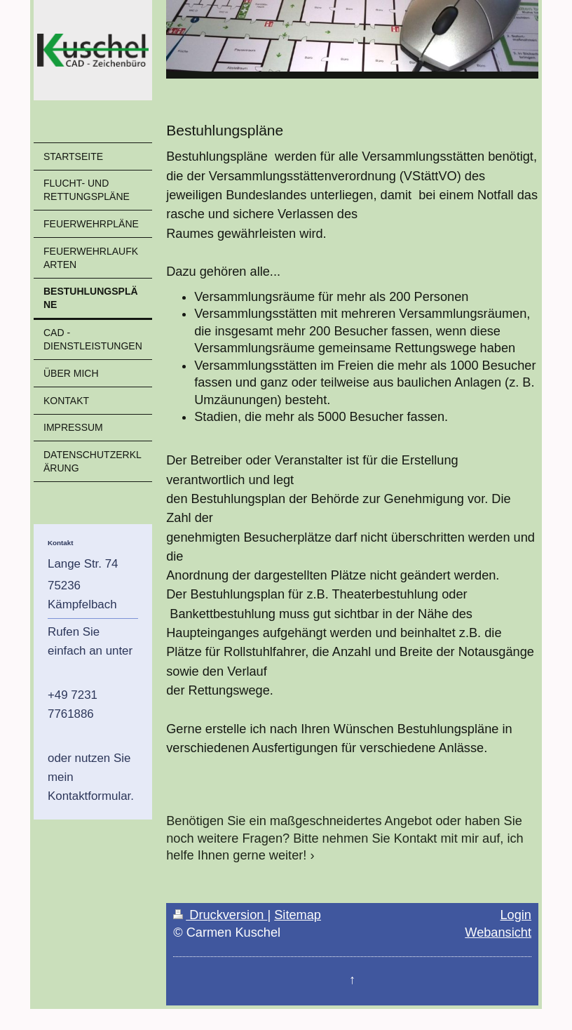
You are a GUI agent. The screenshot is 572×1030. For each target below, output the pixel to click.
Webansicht (498, 932)
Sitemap (297, 915)
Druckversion (220, 915)
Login (515, 915)
